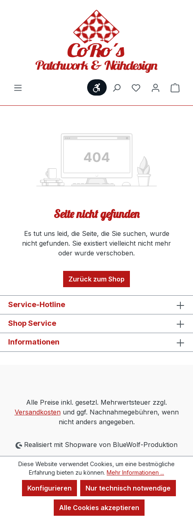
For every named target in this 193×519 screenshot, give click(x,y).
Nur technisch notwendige (128, 488)
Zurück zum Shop (96, 279)
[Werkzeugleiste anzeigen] (97, 87)
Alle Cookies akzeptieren (99, 508)
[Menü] (18, 87)
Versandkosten (38, 412)
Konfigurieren (49, 488)
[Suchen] (116, 87)
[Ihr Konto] (155, 87)
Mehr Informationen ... (135, 472)
